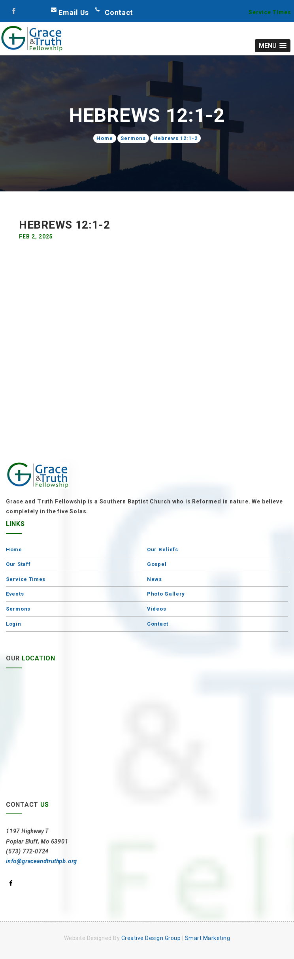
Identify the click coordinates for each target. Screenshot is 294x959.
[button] (272, 45)
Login (13, 624)
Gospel (156, 564)
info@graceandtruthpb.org (41, 861)
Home (104, 138)
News (154, 579)
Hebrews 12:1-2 (175, 138)
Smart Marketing (207, 938)
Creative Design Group (151, 938)
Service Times (25, 579)
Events (15, 594)
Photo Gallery (166, 594)
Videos (156, 609)
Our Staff (18, 564)
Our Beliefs (162, 549)
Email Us (73, 12)
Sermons (133, 138)
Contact (157, 624)
